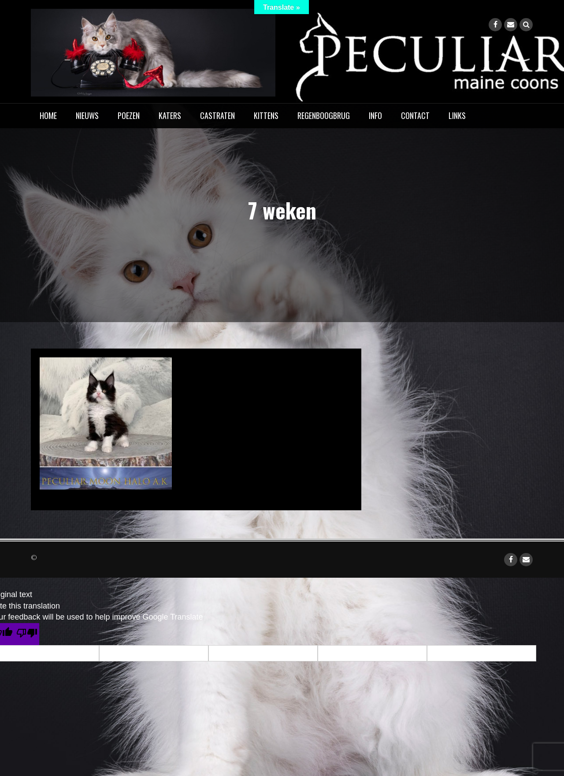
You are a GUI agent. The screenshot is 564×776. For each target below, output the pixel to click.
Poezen (129, 115)
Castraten (217, 115)
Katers (170, 115)
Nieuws (87, 115)
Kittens (266, 115)
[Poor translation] (27, 634)
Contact (415, 115)
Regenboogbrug (323, 115)
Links (457, 115)
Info (375, 115)
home (48, 115)
